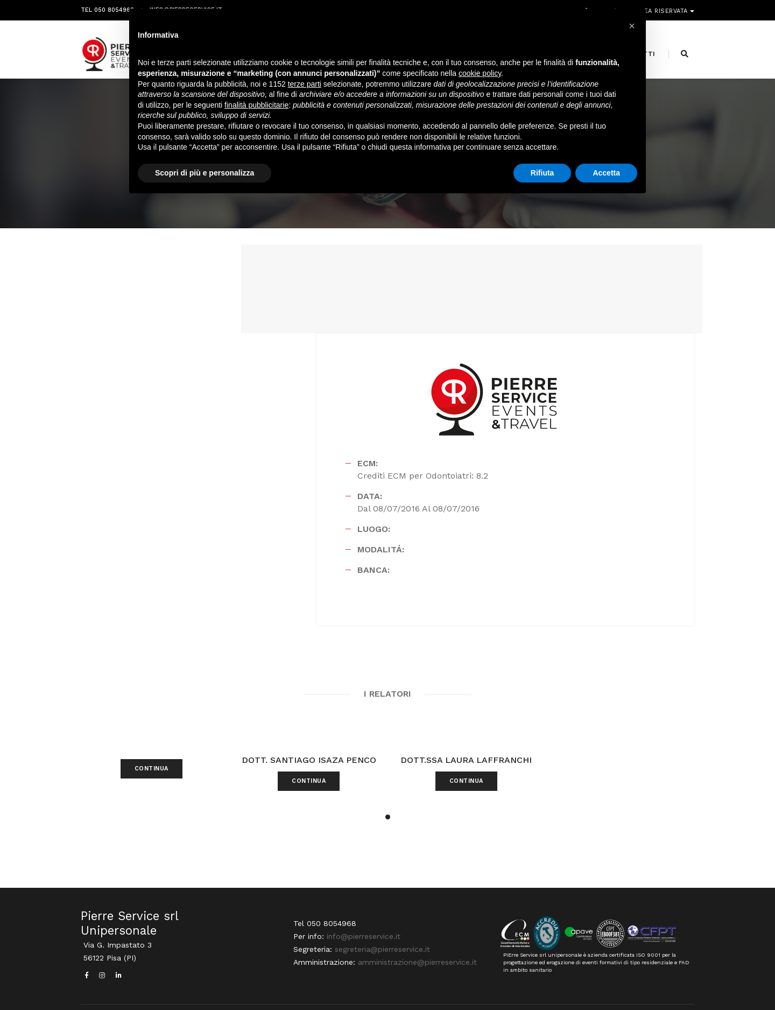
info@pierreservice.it (361, 890)
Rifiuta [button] (542, 177)
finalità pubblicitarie (256, 109)
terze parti (304, 88)
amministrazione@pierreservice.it (414, 915)
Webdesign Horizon (477, 981)
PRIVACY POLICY (669, 981)
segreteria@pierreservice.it (379, 903)
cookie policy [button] (480, 78)
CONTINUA (151, 723)
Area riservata (663, 9)
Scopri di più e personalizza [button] (204, 177)
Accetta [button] (606, 177)
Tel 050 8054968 (107, 9)
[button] (387, 756)
